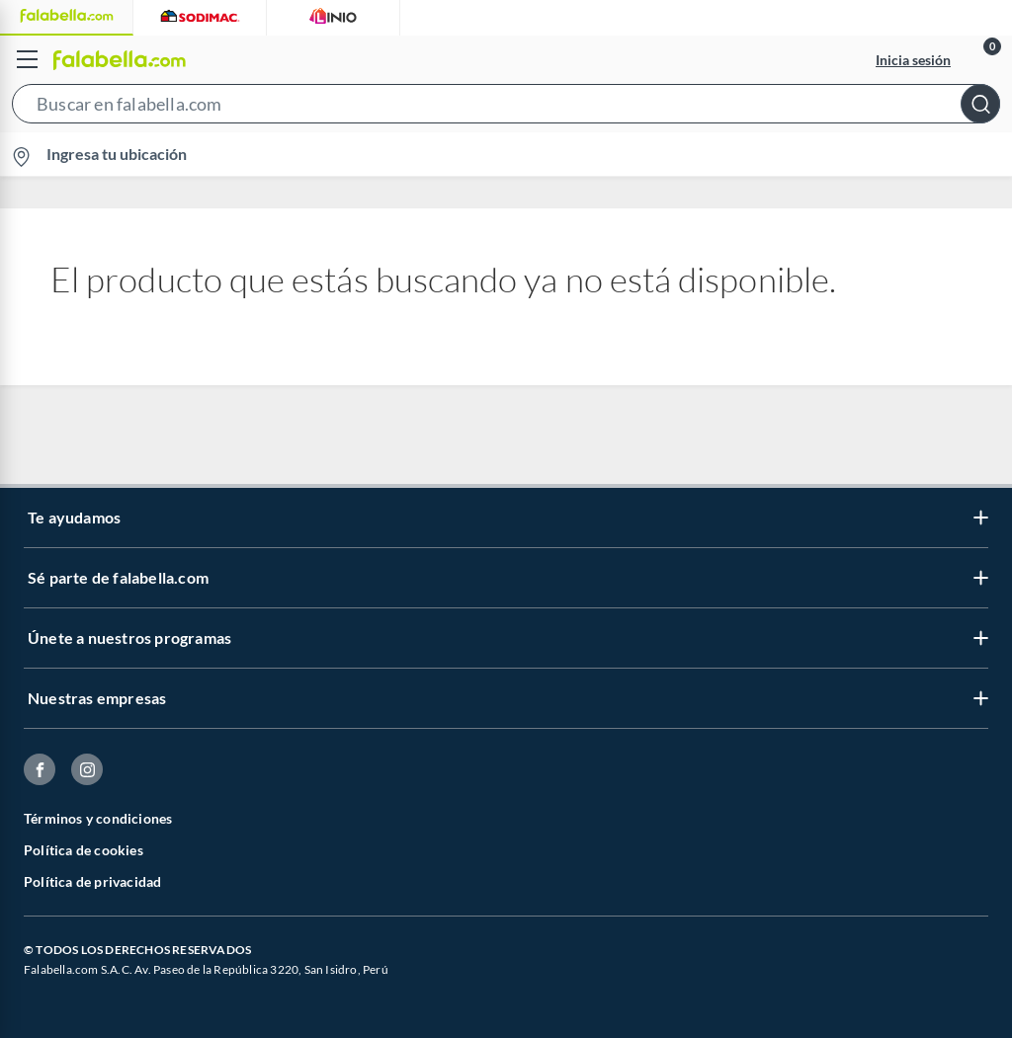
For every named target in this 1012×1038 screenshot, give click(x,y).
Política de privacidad (92, 881)
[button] (506, 107)
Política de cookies (83, 849)
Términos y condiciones (98, 818)
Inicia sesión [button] (913, 59)
